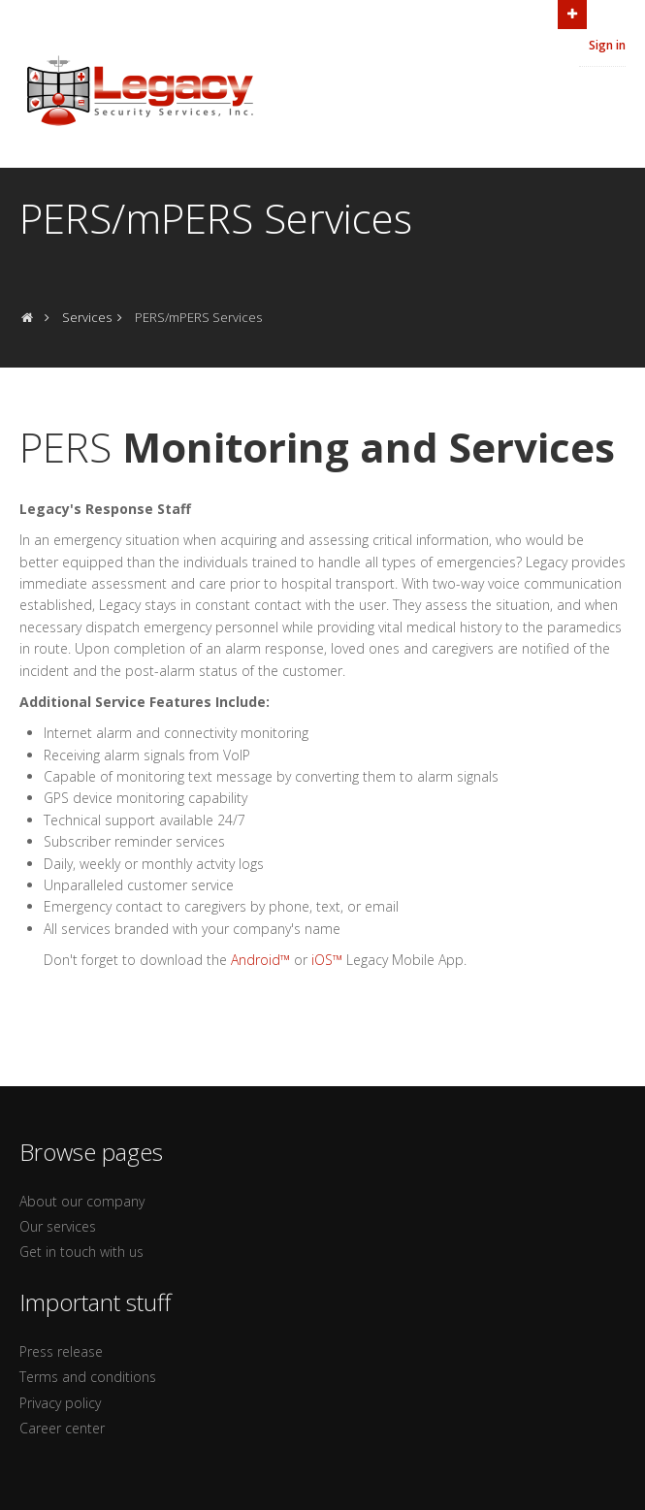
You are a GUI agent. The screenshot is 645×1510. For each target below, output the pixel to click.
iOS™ (326, 959)
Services (87, 317)
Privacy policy (60, 1403)
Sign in (607, 45)
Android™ (260, 959)
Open (572, 12)
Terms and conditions (87, 1376)
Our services (57, 1226)
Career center (62, 1428)
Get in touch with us (81, 1251)
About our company (82, 1201)
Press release (61, 1351)
